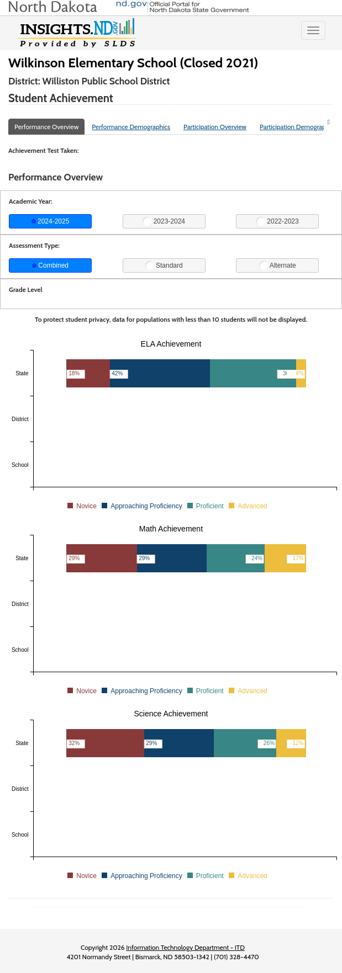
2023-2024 (164, 221)
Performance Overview (46, 127)
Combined (50, 265)
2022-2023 (277, 221)
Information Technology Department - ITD (185, 947)
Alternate (277, 265)
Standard (164, 265)
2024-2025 (50, 221)
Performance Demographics (131, 127)
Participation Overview (214, 127)
